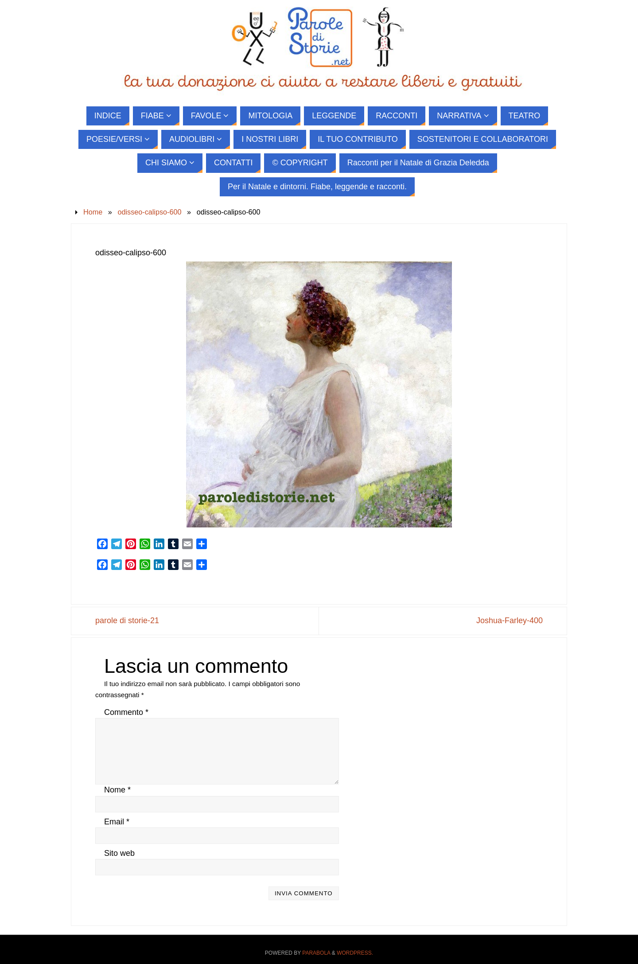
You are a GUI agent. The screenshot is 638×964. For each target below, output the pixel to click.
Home (92, 212)
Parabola (316, 953)
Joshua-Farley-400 (509, 620)
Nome (117, 789)
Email (116, 821)
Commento (126, 712)
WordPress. (355, 953)
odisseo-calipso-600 (149, 212)
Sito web (119, 853)
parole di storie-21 (127, 620)
